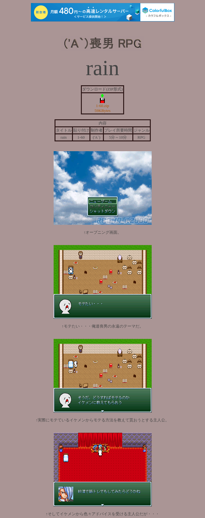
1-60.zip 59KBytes (102, 106)
